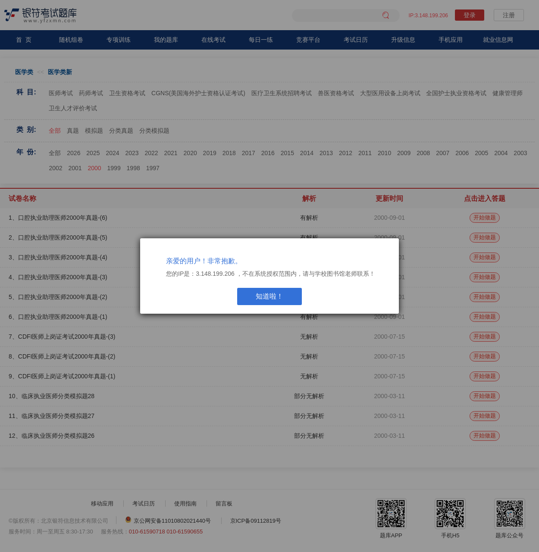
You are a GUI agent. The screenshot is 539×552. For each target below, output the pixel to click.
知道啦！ (269, 296)
